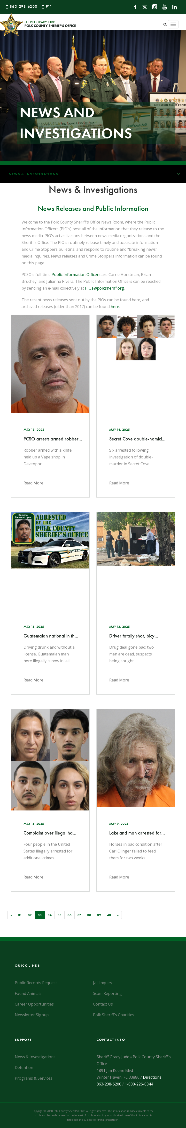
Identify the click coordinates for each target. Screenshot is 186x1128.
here (115, 306)
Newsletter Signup (32, 1014)
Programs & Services (33, 1078)
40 (109, 915)
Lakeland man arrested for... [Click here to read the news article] (136, 833)
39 (99, 915)
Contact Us (103, 1004)
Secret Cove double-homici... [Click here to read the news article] (136, 439)
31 (20, 915)
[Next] (118, 915)
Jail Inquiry (102, 982)
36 (69, 915)
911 (49, 6)
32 (30, 915)
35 (60, 915)
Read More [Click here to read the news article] (33, 483)
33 (41, 914)
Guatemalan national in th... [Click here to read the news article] (50, 636)
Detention (24, 1067)
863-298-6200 (24, 6)
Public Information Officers (76, 274)
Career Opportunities (34, 1004)
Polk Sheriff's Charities (113, 1014)
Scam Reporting (107, 993)
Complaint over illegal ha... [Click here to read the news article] (49, 833)
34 (50, 915)
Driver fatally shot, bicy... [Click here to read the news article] (133, 636)
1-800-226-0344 (139, 1084)
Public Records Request (36, 982)
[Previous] (11, 915)
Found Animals (28, 993)
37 (79, 915)
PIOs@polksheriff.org (104, 288)
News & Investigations (97, 174)
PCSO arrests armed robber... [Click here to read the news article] (50, 439)
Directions (152, 1077)
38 (89, 915)
